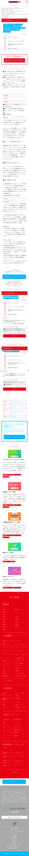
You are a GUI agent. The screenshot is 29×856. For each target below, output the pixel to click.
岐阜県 (16, 619)
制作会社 (17, 695)
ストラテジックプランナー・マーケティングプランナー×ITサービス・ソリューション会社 (18, 412)
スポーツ (5, 738)
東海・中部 (17, 609)
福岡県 (16, 624)
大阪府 (4, 622)
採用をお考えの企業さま (14, 817)
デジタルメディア (7, 707)
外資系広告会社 (17, 719)
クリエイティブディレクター (8, 651)
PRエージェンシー (7, 695)
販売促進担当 (6, 675)
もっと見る (14, 772)
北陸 (4, 614)
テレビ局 (17, 702)
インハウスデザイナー (20, 678)
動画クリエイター (7, 660)
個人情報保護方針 (14, 848)
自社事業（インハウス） (20, 707)
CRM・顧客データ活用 (20, 675)
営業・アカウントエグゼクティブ (8, 641)
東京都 (12, 416)
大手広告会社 (6, 719)
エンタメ (16, 738)
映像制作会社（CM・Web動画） (8, 699)
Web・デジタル (17, 727)
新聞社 (4, 704)
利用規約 (14, 842)
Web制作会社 (18, 698)
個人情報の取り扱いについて (14, 846)
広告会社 (5, 693)
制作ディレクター (7, 644)
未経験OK (16, 735)
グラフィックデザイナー (8, 654)
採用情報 (14, 838)
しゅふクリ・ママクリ (8, 735)
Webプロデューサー (7, 665)
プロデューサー (18, 640)
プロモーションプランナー (20, 647)
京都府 (16, 622)
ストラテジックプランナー (8, 647)
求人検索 (23, 2)
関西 (4, 612)
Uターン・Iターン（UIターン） (8, 732)
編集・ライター (6, 670)
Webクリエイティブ (7, 727)
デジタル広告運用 (19, 663)
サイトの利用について (14, 844)
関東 (15, 416)
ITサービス (5, 702)
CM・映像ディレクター (20, 658)
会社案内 (14, 835)
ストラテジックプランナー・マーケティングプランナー (17, 402)
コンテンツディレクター (8, 668)
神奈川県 (17, 617)
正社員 (4, 722)
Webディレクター (19, 665)
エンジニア (5, 729)
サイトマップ (14, 840)
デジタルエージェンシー (20, 693)
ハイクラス (16, 722)
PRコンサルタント (19, 644)
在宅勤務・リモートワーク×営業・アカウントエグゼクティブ (14, 753)
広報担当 (17, 670)
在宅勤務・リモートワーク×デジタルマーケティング (14, 766)
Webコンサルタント (19, 660)
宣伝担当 (5, 673)
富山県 (16, 627)
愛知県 (4, 619)
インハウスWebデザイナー (8, 681)
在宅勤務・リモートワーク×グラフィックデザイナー (14, 757)
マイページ (9, 285)
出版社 (16, 704)
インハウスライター (7, 678)
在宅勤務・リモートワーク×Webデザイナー (13, 760)
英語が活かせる (17, 729)
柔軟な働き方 (17, 732)
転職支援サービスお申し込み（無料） (14, 854)
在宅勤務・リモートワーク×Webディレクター (13, 762)
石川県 (4, 627)
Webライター (18, 668)
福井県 (4, 629)
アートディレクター (7, 658)
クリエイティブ (17, 724)
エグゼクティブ (6, 724)
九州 (16, 612)
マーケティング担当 (19, 673)
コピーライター (18, 650)
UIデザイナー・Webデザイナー (20, 655)
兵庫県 (4, 624)
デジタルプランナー (7, 663)
